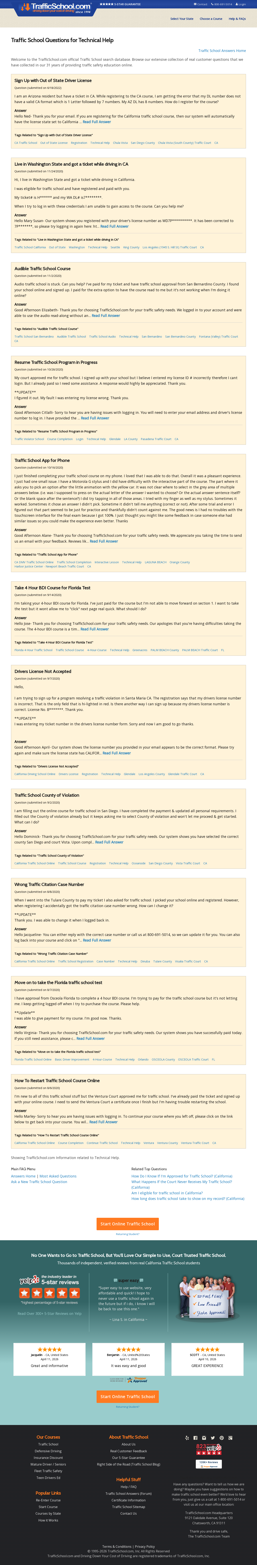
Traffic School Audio (102, 336)
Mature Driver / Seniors (48, 1464)
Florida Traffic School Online (33, 1059)
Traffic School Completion (74, 562)
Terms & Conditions (117, 1546)
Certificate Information (129, 1500)
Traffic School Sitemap (128, 1507)
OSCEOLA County (163, 1059)
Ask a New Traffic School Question (39, 1181)
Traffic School (48, 1444)
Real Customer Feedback (128, 1451)
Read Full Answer (97, 121)
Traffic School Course (70, 650)
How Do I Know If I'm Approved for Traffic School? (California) (182, 1176)
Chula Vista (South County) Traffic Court (184, 143)
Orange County (180, 562)
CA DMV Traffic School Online (34, 562)
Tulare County (162, 961)
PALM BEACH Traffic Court (200, 650)
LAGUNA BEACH (155, 562)
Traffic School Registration (75, 961)
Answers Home (24, 1176)
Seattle (115, 247)
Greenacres (140, 650)
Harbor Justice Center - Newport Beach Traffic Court (49, 566)
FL (222, 650)
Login (241, 4)
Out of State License (54, 143)
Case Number (106, 961)
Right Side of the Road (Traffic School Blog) (128, 1464)
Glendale (115, 439)
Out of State (57, 247)
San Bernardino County (180, 336)
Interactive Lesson (107, 562)
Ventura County (167, 1143)
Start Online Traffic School (128, 1224)
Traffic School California (30, 247)
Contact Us (128, 1513)
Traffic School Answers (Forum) (128, 1493)
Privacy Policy (145, 1546)
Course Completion (60, 439)
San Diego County (143, 143)
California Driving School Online (34, 774)
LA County (131, 439)
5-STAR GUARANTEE (120, 4)
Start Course (48, 1507)
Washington (77, 247)
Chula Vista (120, 143)
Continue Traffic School (102, 1143)
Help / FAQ (129, 1487)
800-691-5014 (222, 4)
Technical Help (100, 143)
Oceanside (139, 863)
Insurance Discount (48, 1457)
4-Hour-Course (97, 650)
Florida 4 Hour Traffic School (33, 650)
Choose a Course (211, 19)
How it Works (48, 1520)
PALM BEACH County (165, 650)
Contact (201, 4)
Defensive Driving (48, 1451)
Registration (79, 143)
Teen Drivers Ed (48, 1478)
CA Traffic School (25, 143)
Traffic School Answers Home (222, 50)
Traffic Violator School (29, 439)
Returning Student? (127, 1234)
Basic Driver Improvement (72, 1059)
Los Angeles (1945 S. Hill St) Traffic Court (170, 247)
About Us (129, 1444)
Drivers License (69, 774)
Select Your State (181, 19)
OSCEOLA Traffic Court (193, 1059)
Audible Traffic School (71, 336)
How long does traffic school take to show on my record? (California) (188, 1198)
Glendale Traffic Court (182, 774)
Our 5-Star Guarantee (128, 1457)
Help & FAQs (237, 19)
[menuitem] (182, 18)
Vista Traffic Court (188, 863)
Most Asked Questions (58, 1176)
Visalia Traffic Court (188, 961)
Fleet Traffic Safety (48, 1471)
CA (216, 143)
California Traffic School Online (34, 863)
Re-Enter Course (48, 1500)
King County (131, 247)
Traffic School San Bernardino (34, 336)
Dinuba (145, 961)
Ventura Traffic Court (195, 1143)
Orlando (143, 1059)
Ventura (149, 1143)
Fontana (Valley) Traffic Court (218, 336)
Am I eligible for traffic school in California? (167, 1192)
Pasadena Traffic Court (156, 439)
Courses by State (48, 1513)
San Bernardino (152, 336)
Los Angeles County (152, 774)
